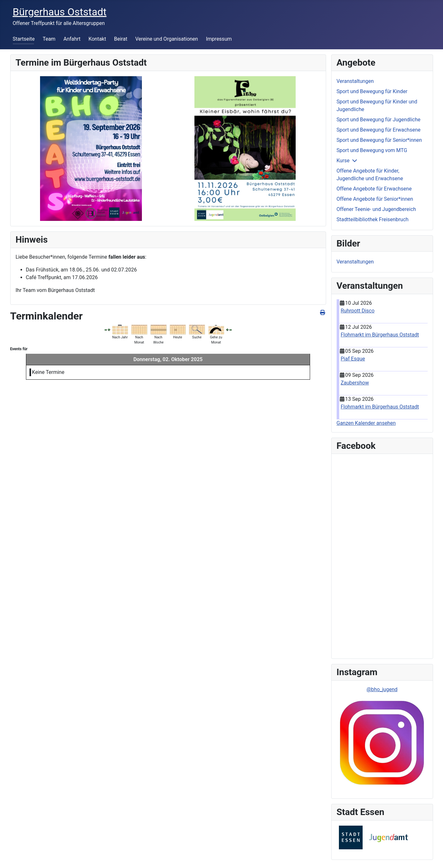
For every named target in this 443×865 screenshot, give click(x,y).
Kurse (343, 161)
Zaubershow (355, 383)
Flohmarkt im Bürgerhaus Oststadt (380, 335)
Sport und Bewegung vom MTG (372, 150)
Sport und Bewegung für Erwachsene (379, 130)
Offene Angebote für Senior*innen (375, 199)
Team (49, 39)
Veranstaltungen (355, 81)
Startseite (24, 39)
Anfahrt (71, 39)
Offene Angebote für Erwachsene (374, 189)
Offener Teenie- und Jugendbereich (376, 209)
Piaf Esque (353, 359)
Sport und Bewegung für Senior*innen (379, 140)
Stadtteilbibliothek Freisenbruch (373, 219)
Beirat (120, 39)
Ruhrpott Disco (358, 311)
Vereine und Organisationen (166, 39)
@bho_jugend (381, 689)
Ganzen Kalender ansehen (366, 423)
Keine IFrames (382, 555)
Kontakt (97, 39)
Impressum (219, 39)
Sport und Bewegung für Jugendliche (379, 120)
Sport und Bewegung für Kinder (372, 91)
